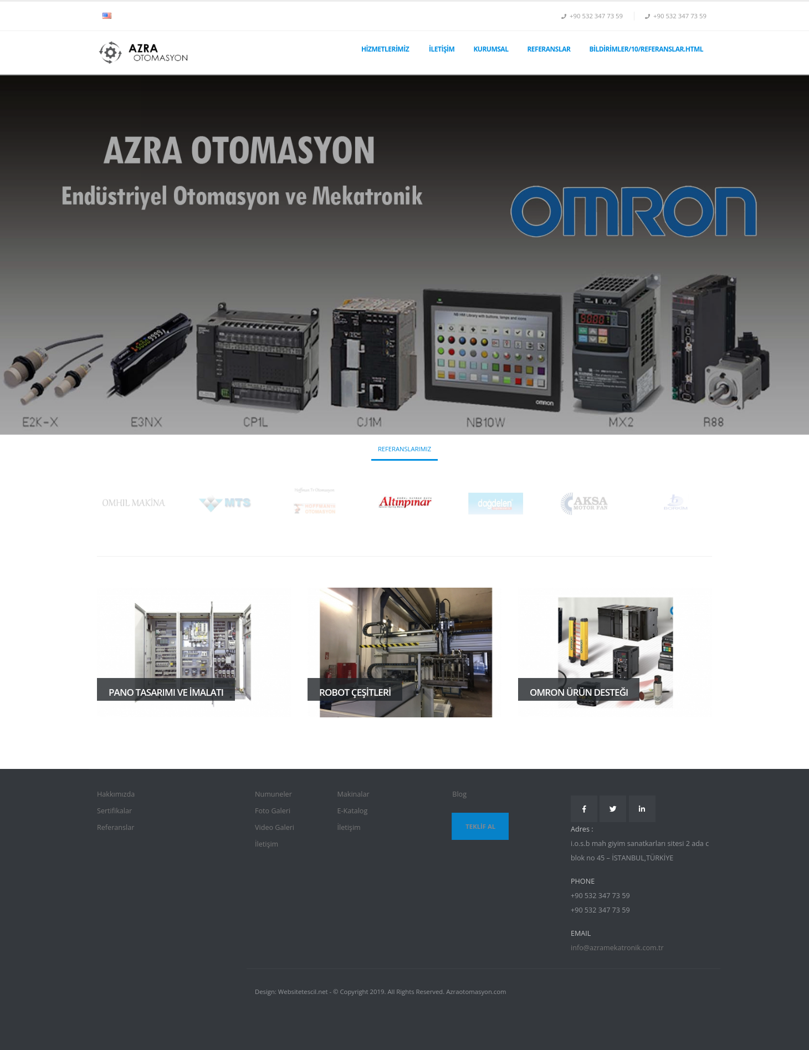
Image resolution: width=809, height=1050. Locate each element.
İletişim (441, 49)
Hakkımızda (116, 794)
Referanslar (548, 49)
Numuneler (273, 794)
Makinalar (353, 794)
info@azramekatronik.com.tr (617, 947)
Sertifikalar (114, 810)
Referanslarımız (404, 449)
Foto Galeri (272, 810)
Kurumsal (490, 49)
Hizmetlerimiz (385, 49)
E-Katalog (352, 810)
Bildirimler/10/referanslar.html (646, 49)
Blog (459, 794)
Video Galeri (274, 827)
